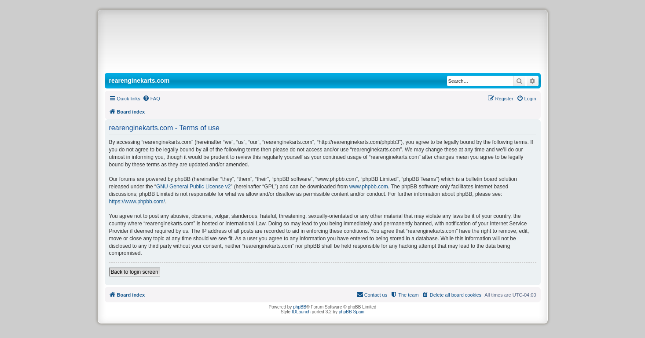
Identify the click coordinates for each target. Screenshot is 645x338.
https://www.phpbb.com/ (137, 201)
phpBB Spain (351, 311)
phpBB (299, 307)
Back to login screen (134, 272)
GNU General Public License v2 (193, 187)
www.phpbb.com (368, 187)
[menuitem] (151, 98)
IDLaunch (301, 311)
